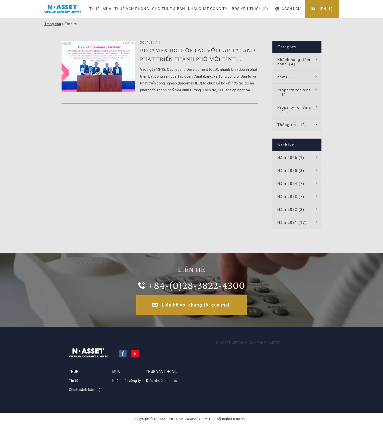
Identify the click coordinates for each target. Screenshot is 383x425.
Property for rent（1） (293, 92)
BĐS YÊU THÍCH (250, 9)
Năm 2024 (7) (290, 183)
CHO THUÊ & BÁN (168, 9)
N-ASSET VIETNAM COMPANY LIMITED (248, 343)
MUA (107, 9)
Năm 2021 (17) (292, 222)
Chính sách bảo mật (85, 390)
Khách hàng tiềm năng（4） (293, 62)
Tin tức (74, 381)
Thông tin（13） (293, 125)
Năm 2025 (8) (290, 170)
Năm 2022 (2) (290, 209)
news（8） (287, 77)
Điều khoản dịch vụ (161, 381)
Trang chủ (52, 24)
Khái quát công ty (126, 381)
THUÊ (94, 9)
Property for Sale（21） (294, 109)
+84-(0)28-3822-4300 (196, 285)
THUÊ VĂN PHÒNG (131, 9)
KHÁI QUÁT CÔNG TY (208, 9)
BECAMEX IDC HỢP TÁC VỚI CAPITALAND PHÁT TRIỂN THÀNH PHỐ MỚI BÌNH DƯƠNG (197, 55)
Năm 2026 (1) (290, 157)
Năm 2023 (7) (290, 196)
